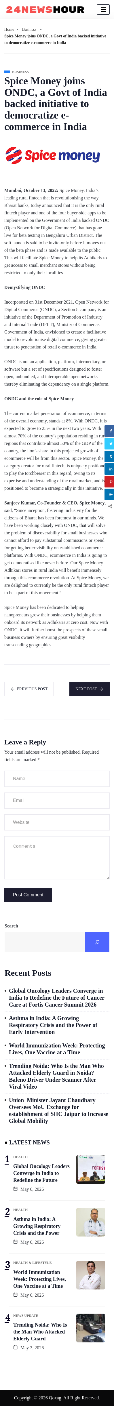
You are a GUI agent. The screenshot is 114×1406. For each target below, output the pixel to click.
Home (9, 29)
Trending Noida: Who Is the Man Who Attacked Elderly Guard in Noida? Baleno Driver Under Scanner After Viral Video (56, 1076)
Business (29, 29)
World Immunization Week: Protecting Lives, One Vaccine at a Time (57, 1049)
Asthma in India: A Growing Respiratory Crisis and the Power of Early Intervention (53, 1025)
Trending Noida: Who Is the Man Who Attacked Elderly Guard (40, 1332)
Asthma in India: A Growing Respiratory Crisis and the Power (36, 1226)
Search (11, 925)
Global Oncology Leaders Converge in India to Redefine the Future (41, 1173)
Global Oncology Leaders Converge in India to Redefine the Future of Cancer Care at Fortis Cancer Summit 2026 (57, 998)
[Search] (97, 942)
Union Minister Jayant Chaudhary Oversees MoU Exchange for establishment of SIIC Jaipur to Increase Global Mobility (58, 1110)
